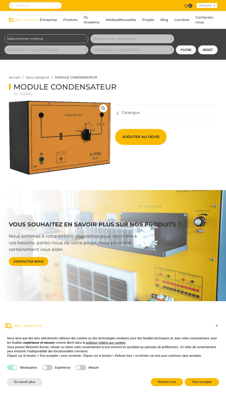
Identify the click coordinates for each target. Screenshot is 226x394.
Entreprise (48, 20)
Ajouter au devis (140, 137)
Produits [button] (70, 20)
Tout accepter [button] (202, 382)
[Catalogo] (127, 112)
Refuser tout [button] (167, 382)
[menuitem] (207, 5)
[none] (207, 5)
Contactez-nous (205, 19)
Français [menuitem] (205, 5)
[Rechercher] (35, 5)
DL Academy (92, 19)
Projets (148, 20)
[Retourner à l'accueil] (23, 20)
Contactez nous (28, 261)
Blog (164, 20)
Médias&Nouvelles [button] (121, 20)
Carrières (181, 20)
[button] (103, 108)
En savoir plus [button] (24, 382)
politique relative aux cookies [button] (105, 342)
